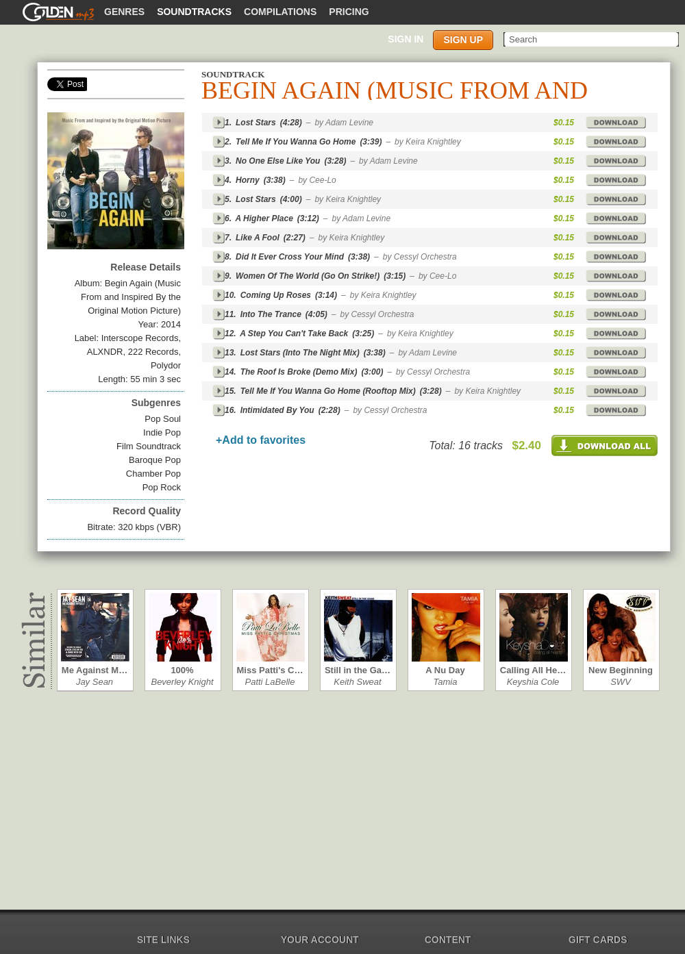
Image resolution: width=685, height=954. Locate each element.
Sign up (463, 39)
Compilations (280, 11)
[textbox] (592, 39)
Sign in (405, 39)
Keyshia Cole (533, 682)
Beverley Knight (182, 682)
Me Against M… (94, 670)
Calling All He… (533, 670)
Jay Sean (94, 682)
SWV (620, 682)
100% (182, 670)
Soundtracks (194, 11)
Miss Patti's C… (269, 670)
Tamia (446, 682)
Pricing (349, 11)
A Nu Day (444, 670)
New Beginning (620, 670)
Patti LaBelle (270, 682)
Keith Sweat (357, 682)
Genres (124, 11)
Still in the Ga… (357, 670)
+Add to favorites (261, 440)
